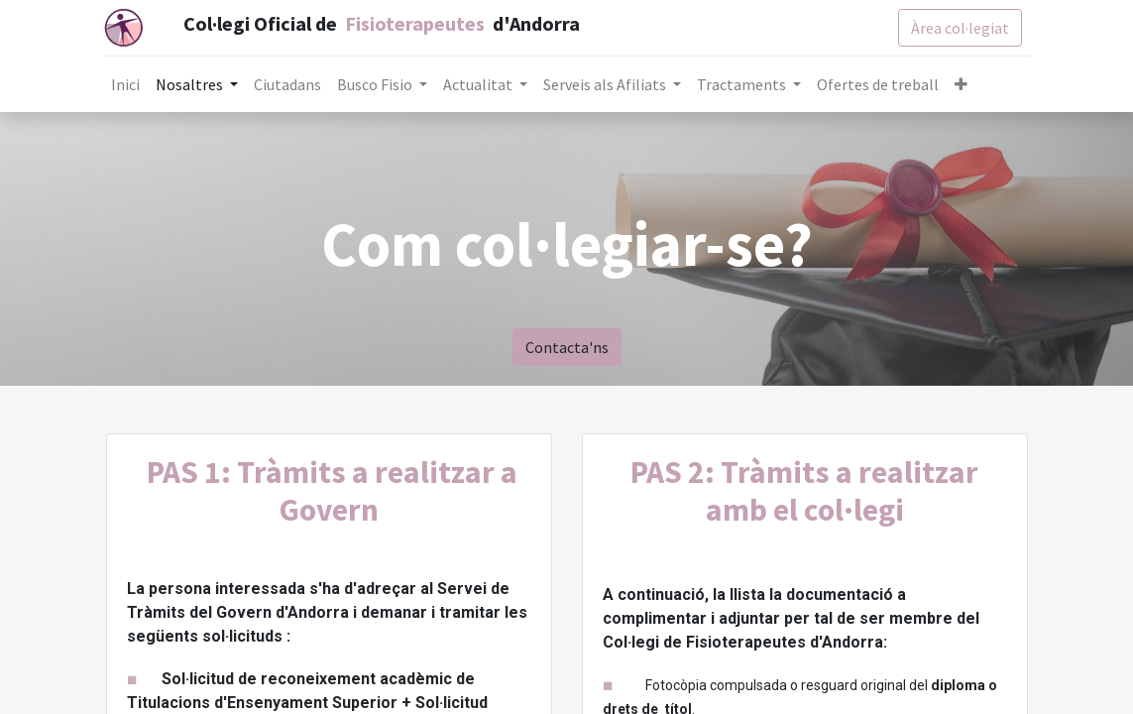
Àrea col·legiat (957, 28)
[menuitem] (128, 84)
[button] (964, 84)
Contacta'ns (567, 347)
